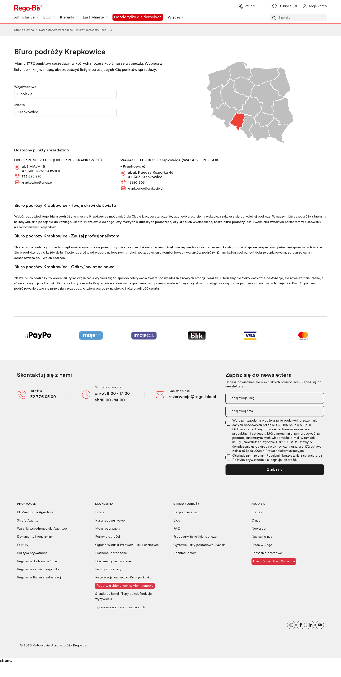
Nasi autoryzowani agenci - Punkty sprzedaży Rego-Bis (75, 30)
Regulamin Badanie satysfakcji (39, 577)
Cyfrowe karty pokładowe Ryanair (199, 545)
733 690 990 (31, 176)
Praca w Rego (261, 545)
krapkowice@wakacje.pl (145, 189)
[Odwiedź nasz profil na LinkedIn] (310, 624)
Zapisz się (274, 470)
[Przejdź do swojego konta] (311, 6)
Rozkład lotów (184, 553)
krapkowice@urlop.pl (37, 183)
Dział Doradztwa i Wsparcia (274, 561)
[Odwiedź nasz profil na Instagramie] (291, 624)
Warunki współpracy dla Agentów (42, 529)
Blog (176, 521)
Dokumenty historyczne (113, 561)
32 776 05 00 (43, 397)
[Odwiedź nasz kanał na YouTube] (319, 624)
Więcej (174, 17)
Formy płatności (107, 537)
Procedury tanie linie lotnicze (195, 537)
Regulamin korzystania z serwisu (290, 456)
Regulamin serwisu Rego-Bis (38, 569)
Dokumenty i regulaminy (35, 537)
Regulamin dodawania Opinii (37, 561)
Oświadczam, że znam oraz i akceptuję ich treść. (277, 458)
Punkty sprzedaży (108, 569)
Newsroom (259, 529)
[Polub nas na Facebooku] (300, 624)
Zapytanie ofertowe (266, 553)
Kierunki (67, 17)
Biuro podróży (25, 252)
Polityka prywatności (32, 553)
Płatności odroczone (111, 553)
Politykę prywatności (248, 460)
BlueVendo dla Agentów (35, 512)
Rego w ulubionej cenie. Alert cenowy (125, 586)
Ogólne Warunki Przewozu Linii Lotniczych (127, 545)
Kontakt (257, 512)
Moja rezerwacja (107, 529)
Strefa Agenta (27, 521)
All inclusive (25, 17)
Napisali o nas (261, 537)
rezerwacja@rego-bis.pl (192, 397)
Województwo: (25, 87)
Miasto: (20, 105)
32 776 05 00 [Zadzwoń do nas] (248, 6)
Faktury (22, 545)
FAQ (176, 529)
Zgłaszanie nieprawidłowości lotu (120, 607)
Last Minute (94, 17)
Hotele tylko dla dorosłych (138, 17)
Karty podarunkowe (110, 521)
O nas (255, 521)
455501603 (136, 183)
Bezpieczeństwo (185, 512)
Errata (99, 512)
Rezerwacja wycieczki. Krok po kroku (123, 577)
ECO (47, 17)
